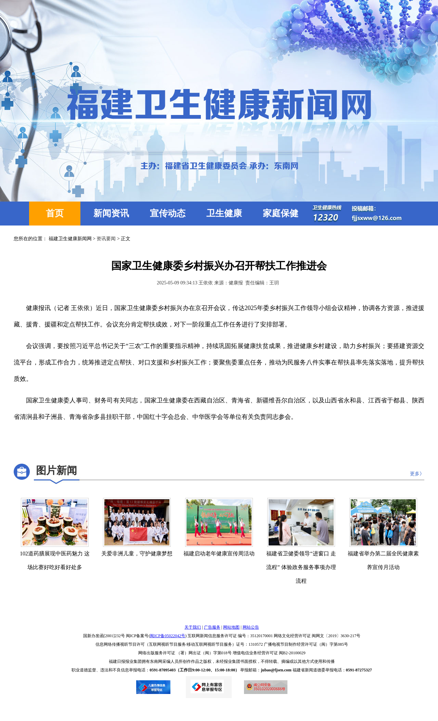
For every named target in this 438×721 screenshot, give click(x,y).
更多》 (417, 473)
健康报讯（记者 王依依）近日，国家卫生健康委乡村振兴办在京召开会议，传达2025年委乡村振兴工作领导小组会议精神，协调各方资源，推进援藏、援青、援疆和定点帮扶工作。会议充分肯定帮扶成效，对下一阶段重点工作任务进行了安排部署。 (219, 316)
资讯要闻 (106, 238)
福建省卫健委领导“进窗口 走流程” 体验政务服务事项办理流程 (301, 567)
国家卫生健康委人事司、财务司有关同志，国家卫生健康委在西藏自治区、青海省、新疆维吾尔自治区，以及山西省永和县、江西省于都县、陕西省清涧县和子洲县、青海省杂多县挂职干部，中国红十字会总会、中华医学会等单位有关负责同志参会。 (219, 408)
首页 (55, 213)
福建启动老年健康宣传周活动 (219, 553)
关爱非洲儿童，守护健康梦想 (136, 553)
